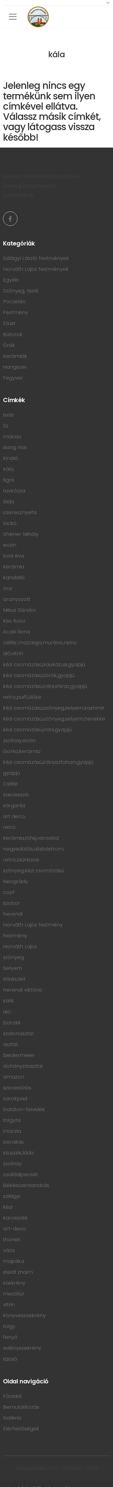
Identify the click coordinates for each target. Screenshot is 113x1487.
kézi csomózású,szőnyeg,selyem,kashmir (54, 707)
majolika (13, 1261)
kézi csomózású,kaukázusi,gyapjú (44, 664)
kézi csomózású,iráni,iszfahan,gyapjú (48, 762)
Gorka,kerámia (21, 751)
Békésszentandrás (26, 1185)
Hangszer (15, 366)
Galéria (12, 1417)
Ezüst (9, 323)
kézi (7, 1207)
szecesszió (16, 794)
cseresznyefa (19, 512)
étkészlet (14, 978)
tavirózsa (14, 490)
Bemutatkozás (21, 1406)
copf (9, 892)
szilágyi (11, 1196)
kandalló (14, 577)
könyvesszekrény (24, 1315)
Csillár (10, 783)
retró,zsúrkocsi (21, 859)
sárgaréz (14, 805)
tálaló (10, 1359)
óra (7, 588)
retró (9, 827)
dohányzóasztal (22, 1066)
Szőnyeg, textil (20, 290)
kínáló (10, 458)
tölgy (9, 1326)
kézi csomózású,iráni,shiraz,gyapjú (45, 686)
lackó (10, 523)
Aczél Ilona (16, 631)
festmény (15, 935)
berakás (13, 1141)
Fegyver (13, 377)
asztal (10, 1044)
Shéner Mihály (21, 534)
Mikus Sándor (19, 610)
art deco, (14, 816)
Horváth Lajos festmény (33, 924)
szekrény (14, 1282)
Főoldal (12, 1396)
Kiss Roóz (14, 620)
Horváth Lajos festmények (36, 269)
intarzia (12, 1131)
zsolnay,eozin (19, 740)
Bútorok (13, 334)
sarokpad (15, 1098)
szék (8, 1000)
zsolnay (12, 1163)
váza (9, 1250)
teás (8, 414)
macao (12, 436)
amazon (13, 1076)
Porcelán (14, 301)
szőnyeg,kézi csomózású (33, 870)
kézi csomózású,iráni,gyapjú (37, 729)
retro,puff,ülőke (22, 697)
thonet (11, 1239)
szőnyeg (13, 957)
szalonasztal (18, 1033)
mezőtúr (13, 1293)
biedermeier (19, 1055)
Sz (5, 425)
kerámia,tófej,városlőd (31, 838)
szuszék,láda (18, 1152)
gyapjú (11, 772)
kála (8, 469)
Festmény (15, 312)
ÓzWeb (72, 1468)
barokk (12, 1022)
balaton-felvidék (24, 1109)
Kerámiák (15, 356)
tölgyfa (11, 1120)
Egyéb (11, 279)
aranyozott (16, 599)
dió (7, 1011)
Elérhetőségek (21, 1428)
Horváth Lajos (20, 946)
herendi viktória (22, 989)
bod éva (13, 555)
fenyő (10, 1337)
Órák (9, 345)
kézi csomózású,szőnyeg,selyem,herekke (54, 718)
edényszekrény (22, 1347)
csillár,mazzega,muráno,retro (40, 642)
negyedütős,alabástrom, (33, 848)
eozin (9, 544)
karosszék (15, 1217)
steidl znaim (18, 1272)
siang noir (15, 447)
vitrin (9, 1304)
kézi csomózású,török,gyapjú (38, 675)
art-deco (14, 1228)
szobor (11, 903)
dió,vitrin (13, 653)
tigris (8, 479)
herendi (13, 913)
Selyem (12, 968)
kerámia (13, 566)
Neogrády (15, 881)
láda (8, 501)
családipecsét (20, 1174)
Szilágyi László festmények (36, 258)
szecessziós (17, 1087)
